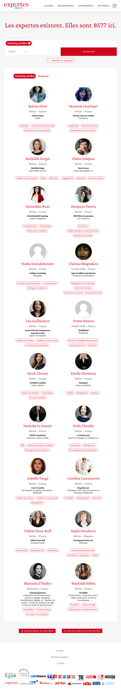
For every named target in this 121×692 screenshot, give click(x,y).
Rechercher (89, 52)
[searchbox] (54, 43)
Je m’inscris (103, 5)
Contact (59, 650)
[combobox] (60, 43)
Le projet (48, 5)
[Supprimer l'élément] (29, 43)
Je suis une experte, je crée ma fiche (82, 631)
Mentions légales (59, 657)
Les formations (85, 5)
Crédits (60, 663)
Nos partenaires (65, 5)
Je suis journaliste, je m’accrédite (37, 631)
